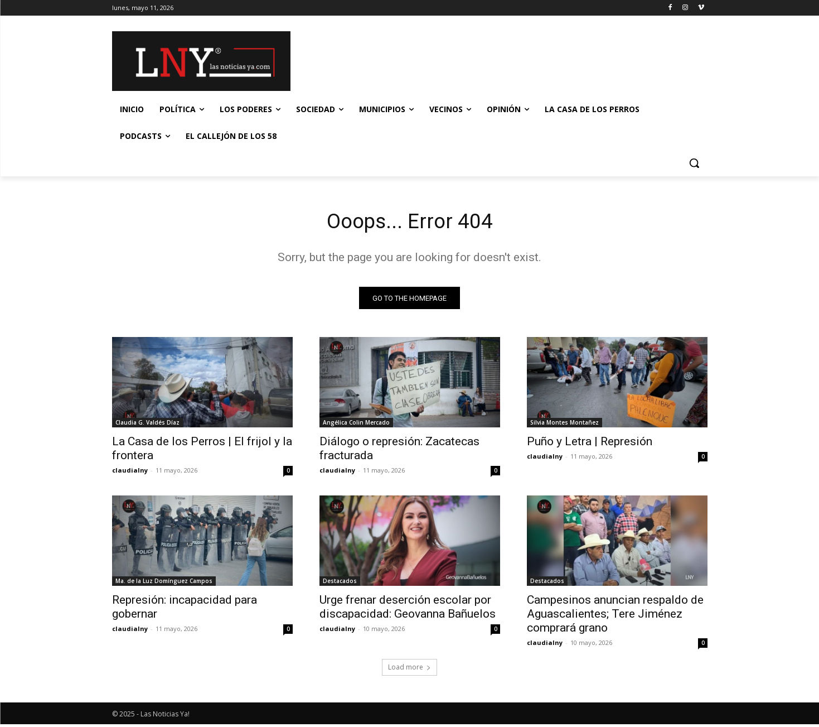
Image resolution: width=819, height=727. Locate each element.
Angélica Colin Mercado (356, 425)
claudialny (130, 473)
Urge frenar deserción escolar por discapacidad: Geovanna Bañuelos (407, 609)
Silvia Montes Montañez (564, 425)
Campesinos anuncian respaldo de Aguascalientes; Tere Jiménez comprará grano (615, 616)
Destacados (340, 584)
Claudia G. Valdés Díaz (147, 425)
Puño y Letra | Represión (589, 444)
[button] (694, 163)
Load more (409, 670)
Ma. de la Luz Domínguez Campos (163, 584)
